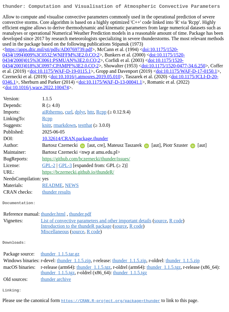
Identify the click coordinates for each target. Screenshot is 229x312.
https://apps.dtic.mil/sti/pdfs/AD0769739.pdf (48, 50)
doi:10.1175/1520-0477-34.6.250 (173, 66)
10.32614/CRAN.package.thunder (75, 139)
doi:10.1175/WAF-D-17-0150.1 (186, 72)
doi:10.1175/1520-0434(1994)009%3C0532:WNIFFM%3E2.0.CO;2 (90, 53)
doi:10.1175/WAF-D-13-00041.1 (110, 83)
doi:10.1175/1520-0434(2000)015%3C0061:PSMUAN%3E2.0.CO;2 (93, 58)
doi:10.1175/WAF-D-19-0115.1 (60, 72)
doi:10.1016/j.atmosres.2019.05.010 (86, 77)
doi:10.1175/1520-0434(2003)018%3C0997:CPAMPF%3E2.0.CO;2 (93, 64)
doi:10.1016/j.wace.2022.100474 (37, 88)
